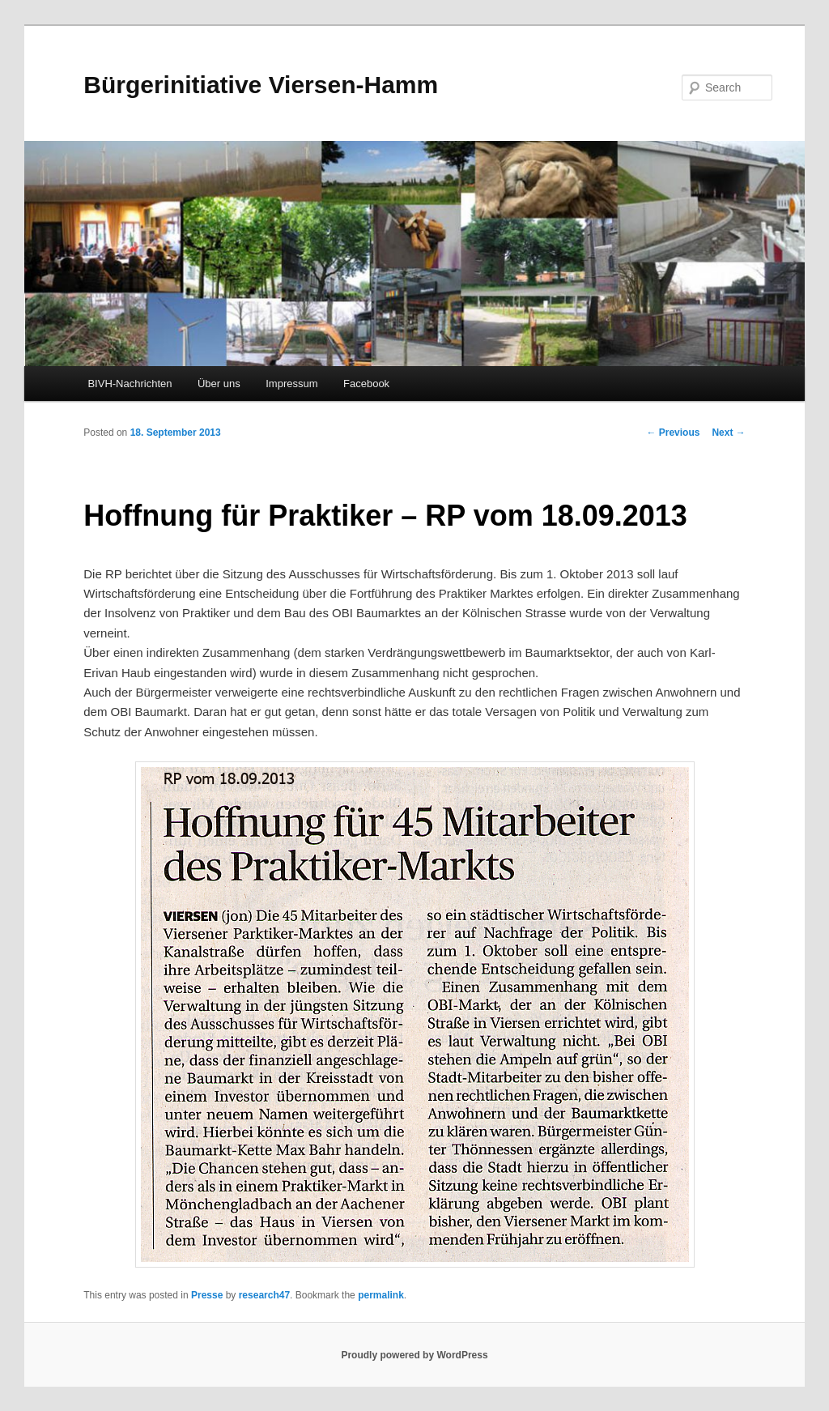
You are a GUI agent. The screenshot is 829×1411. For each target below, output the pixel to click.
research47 (264, 1295)
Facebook (366, 383)
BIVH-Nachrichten (129, 383)
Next (728, 432)
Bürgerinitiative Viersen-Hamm (260, 84)
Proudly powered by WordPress (414, 1355)
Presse (207, 1295)
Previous (672, 432)
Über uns (219, 383)
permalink (381, 1295)
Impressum (291, 383)
